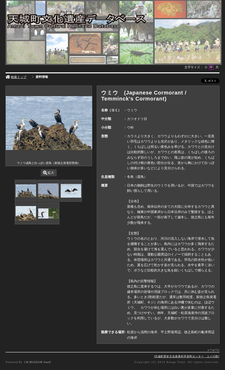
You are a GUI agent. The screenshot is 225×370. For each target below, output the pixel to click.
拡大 (48, 173)
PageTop (214, 350)
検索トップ (16, 77)
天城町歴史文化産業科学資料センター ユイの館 (186, 356)
